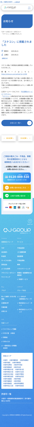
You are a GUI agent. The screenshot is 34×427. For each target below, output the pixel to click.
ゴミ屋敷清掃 (21, 252)
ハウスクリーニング (23, 268)
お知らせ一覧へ (15, 123)
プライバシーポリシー (8, 273)
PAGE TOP (30, 224)
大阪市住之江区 (8, 385)
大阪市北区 (17, 367)
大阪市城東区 (24, 360)
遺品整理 (20, 256)
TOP (2, 248)
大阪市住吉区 (19, 385)
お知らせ (5, 58)
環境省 (5, 337)
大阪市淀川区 (19, 369)
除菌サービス (23, 279)
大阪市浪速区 (7, 379)
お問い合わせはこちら (18, 187)
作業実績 (4, 307)
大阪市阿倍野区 (19, 383)
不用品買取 (20, 260)
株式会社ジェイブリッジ (25, 311)
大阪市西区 (17, 381)
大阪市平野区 (19, 374)
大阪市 (5, 360)
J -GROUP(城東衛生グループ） (26, 298)
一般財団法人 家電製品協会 (10, 347)
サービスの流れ (6, 260)
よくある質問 (5, 268)
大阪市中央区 (18, 365)
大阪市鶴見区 (13, 360)
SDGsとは (6, 341)
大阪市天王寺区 (8, 374)
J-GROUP (17, 2)
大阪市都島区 (7, 367)
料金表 (3, 256)
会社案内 (4, 252)
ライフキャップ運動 (9, 329)
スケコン (6, 96)
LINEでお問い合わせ (17, 196)
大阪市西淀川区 (8, 372)
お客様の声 (5, 303)
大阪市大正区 (19, 372)
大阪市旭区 (6, 362)
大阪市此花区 (19, 376)
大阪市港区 (17, 379)
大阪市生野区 (7, 365)
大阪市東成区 (16, 362)
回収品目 (4, 264)
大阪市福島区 (7, 381)
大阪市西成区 (7, 383)
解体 (18, 264)
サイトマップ (5, 277)
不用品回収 (20, 248)
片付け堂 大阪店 (9, 333)
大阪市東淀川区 (8, 369)
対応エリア (7, 356)
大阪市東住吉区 (8, 376)
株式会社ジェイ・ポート (25, 304)
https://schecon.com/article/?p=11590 (14, 74)
